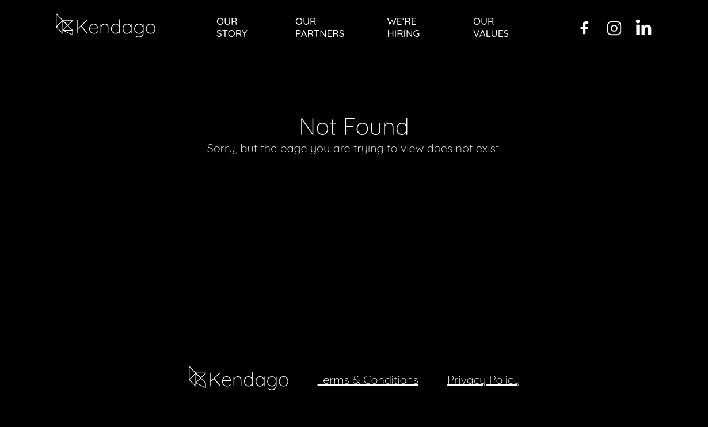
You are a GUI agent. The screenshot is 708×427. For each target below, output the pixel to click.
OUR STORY (232, 27)
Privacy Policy (483, 379)
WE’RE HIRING (403, 27)
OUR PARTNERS (319, 27)
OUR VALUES (491, 27)
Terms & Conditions (368, 379)
